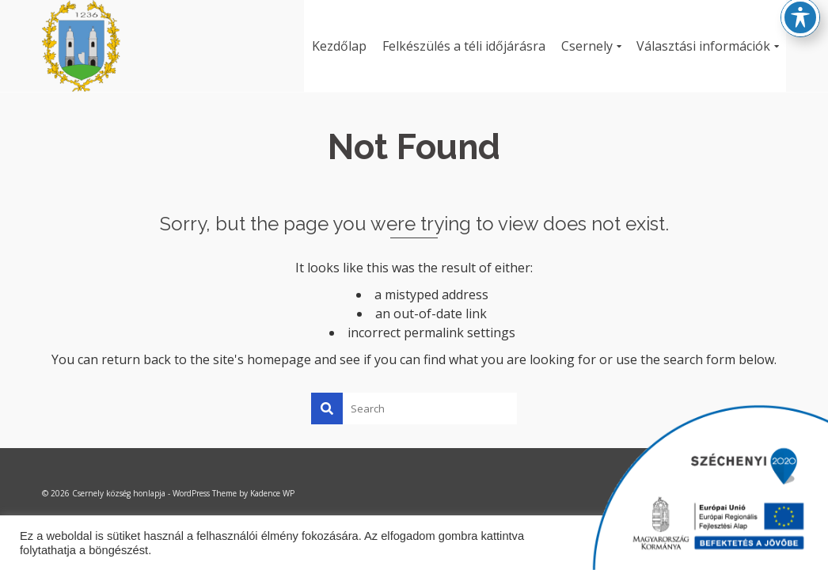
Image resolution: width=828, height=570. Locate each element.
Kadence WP (272, 493)
